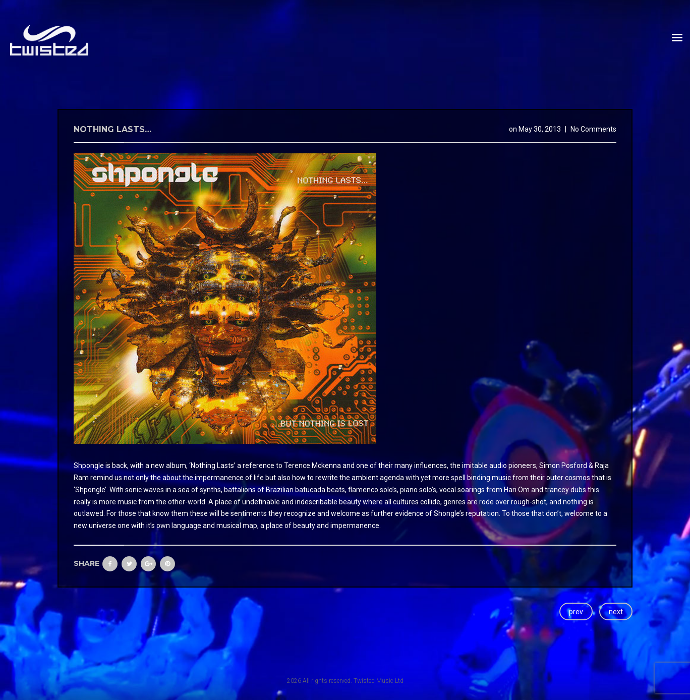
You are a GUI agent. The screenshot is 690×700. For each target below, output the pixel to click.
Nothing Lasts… (112, 129)
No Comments (593, 129)
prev (576, 612)
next (616, 612)
